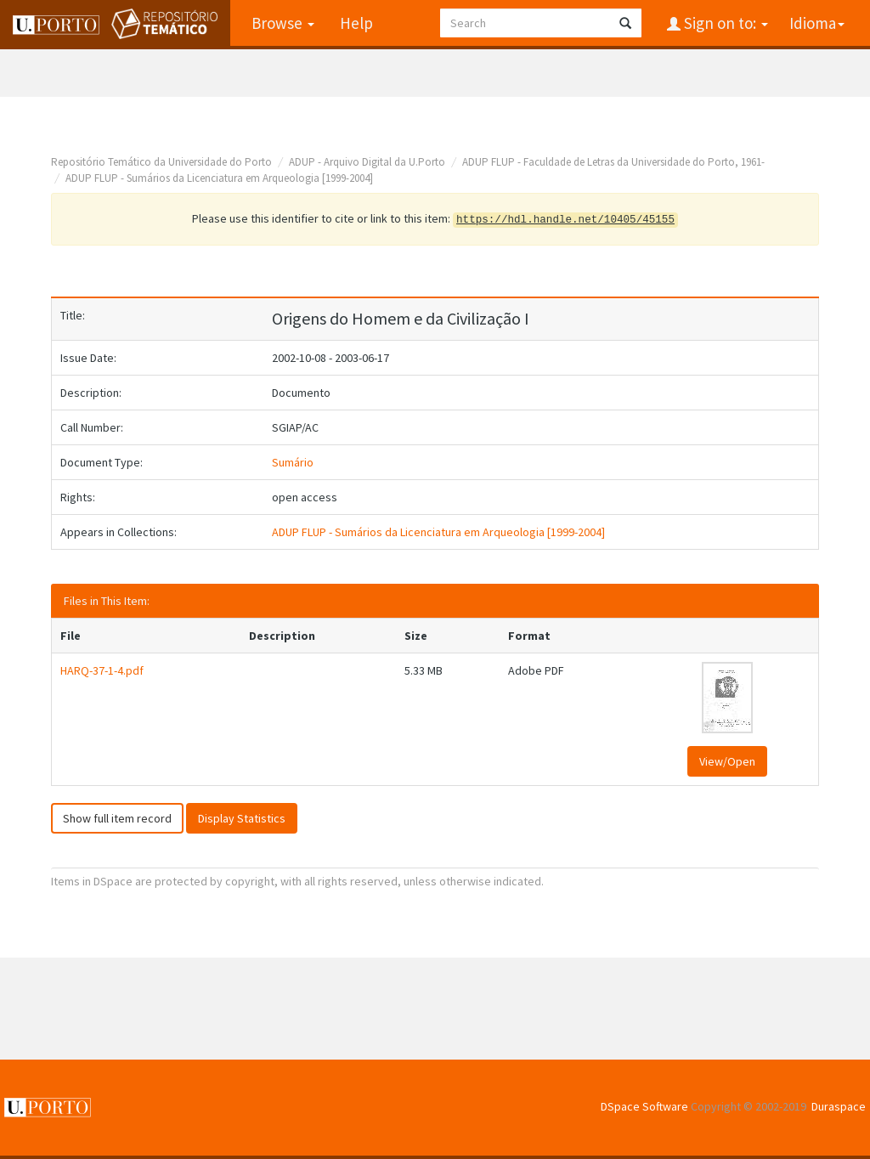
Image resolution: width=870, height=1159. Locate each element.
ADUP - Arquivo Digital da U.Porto (367, 162)
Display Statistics (241, 818)
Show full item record (117, 818)
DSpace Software (644, 1106)
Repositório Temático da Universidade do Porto (161, 162)
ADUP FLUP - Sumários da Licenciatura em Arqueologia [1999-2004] (219, 178)
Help (356, 23)
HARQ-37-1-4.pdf (102, 670)
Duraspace (838, 1106)
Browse (282, 23)
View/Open (727, 761)
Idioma (817, 23)
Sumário (293, 462)
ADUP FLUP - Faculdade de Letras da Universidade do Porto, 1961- (613, 162)
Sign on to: (724, 23)
